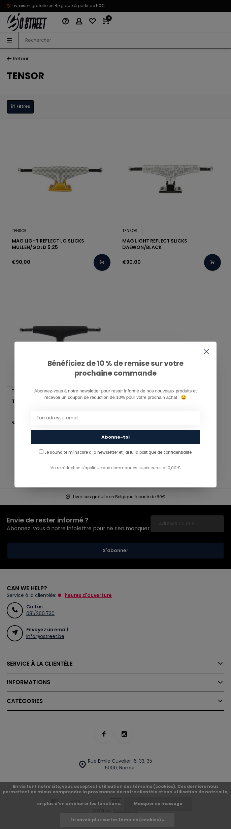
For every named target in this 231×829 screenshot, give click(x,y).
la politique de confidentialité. (163, 452)
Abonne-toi (115, 437)
